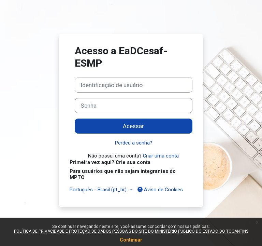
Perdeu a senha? (133, 143)
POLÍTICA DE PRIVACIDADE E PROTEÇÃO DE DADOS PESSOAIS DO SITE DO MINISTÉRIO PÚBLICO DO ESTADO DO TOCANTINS (131, 231)
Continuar (131, 240)
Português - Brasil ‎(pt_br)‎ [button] (99, 190)
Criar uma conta (161, 156)
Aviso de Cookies (160, 190)
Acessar (133, 126)
